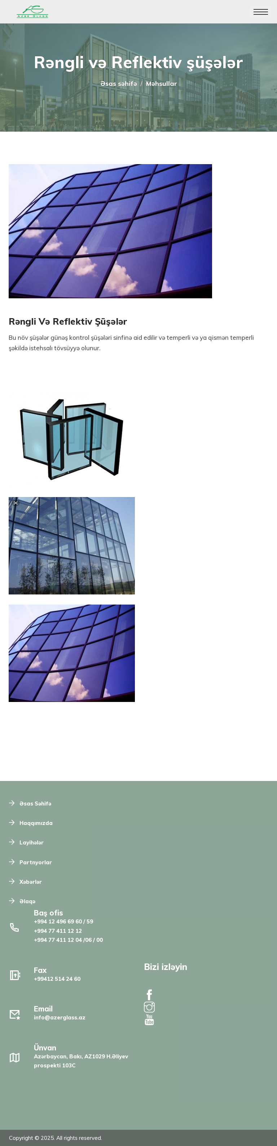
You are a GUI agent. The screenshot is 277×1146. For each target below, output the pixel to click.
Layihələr (31, 842)
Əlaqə (27, 901)
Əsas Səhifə (35, 803)
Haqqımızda (36, 823)
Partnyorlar (35, 862)
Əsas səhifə (118, 83)
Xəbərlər (30, 881)
